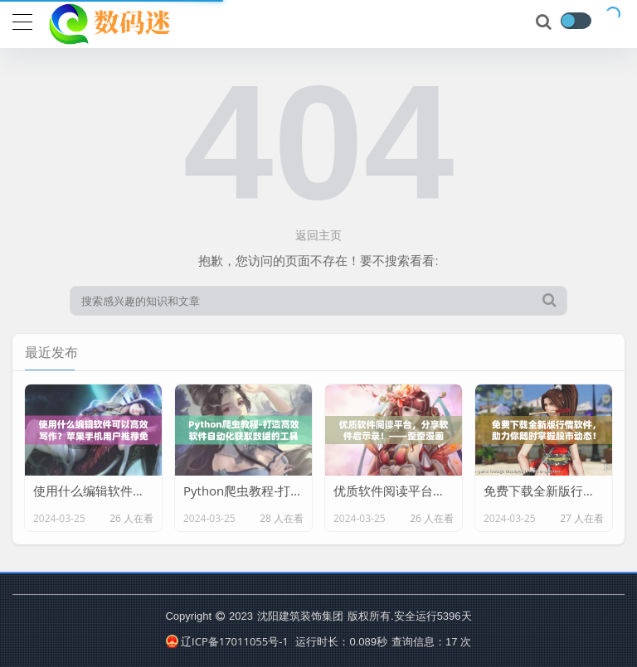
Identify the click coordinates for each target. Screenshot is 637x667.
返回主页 (318, 235)
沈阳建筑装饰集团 (300, 615)
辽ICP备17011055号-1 (227, 641)
